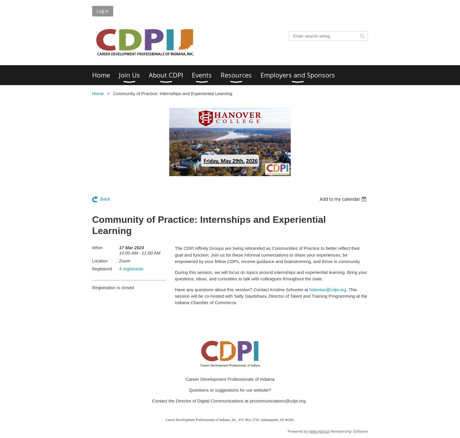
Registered (102, 269)
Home (98, 93)
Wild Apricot (319, 431)
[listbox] (343, 199)
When (97, 247)
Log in (103, 11)
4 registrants (131, 268)
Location (100, 261)
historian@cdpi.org (328, 289)
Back (105, 198)
